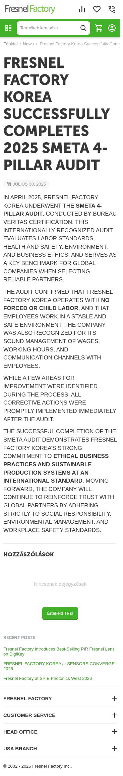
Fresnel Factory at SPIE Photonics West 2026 (47, 678)
